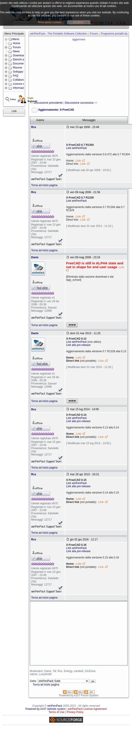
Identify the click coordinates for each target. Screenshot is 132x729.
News (16, 51)
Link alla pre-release (78, 345)
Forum (17, 47)
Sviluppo (18, 71)
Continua (78, 22)
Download (19, 55)
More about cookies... (51, 22)
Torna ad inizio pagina (44, 185)
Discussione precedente (48, 102)
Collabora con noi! (24, 79)
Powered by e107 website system (45, 709)
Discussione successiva (79, 102)
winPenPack (54, 705)
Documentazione (23, 63)
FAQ (15, 75)
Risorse (17, 67)
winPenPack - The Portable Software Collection (58, 33)
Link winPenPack (76, 148)
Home (16, 43)
